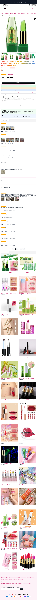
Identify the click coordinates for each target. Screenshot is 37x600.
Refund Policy (3, 583)
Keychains (10, 579)
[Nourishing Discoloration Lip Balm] (27, 540)
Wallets (22, 579)
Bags (18, 579)
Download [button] (34, 92)
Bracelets (31, 13)
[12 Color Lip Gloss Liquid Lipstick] (9, 391)
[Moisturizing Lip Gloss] (9, 306)
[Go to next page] (24, 249)
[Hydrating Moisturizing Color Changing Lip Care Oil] (9, 497)
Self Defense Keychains (4, 577)
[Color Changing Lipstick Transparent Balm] (9, 561)
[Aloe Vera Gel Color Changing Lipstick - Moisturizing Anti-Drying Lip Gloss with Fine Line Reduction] (9, 264)
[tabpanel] (18, 186)
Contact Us (24, 583)
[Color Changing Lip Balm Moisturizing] (27, 327)
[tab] (5, 120)
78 (21, 248)
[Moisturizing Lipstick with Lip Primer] (9, 370)
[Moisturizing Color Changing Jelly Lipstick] (27, 306)
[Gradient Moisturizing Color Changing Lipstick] (27, 391)
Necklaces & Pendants (25, 13)
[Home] (9, 8)
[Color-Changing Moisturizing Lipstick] (9, 327)
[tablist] (18, 120)
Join (21, 589)
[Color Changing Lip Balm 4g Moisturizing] (9, 412)
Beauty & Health (6, 15)
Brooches (6, 579)
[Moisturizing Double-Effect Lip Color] (27, 561)
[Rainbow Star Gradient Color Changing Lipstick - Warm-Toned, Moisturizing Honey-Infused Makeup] (27, 476)
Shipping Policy (8, 583)
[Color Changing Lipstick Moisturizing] (27, 285)
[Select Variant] (18, 80)
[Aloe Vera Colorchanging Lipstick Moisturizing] (27, 370)
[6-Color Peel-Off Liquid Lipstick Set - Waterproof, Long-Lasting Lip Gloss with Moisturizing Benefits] (9, 540)
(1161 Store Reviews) (9, 74)
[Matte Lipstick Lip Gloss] (27, 434)
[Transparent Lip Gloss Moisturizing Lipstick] (9, 434)
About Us (29, 583)
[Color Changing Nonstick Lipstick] (9, 455)
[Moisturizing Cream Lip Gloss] (27, 412)
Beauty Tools (7, 13)
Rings (15, 13)
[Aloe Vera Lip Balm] (9, 519)
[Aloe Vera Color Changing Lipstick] (27, 264)
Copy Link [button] (18, 92)
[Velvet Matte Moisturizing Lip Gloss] (27, 349)
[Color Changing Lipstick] (27, 455)
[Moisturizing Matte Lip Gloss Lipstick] (9, 349)
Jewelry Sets (15, 579)
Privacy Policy (20, 583)
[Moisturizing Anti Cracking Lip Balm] (27, 519)
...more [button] (3, 101)
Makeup (2, 13)
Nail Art (11, 13)
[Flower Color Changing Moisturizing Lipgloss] (9, 285)
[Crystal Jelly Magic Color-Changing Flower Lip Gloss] (9, 476)
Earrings (18, 13)
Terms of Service (14, 583)
